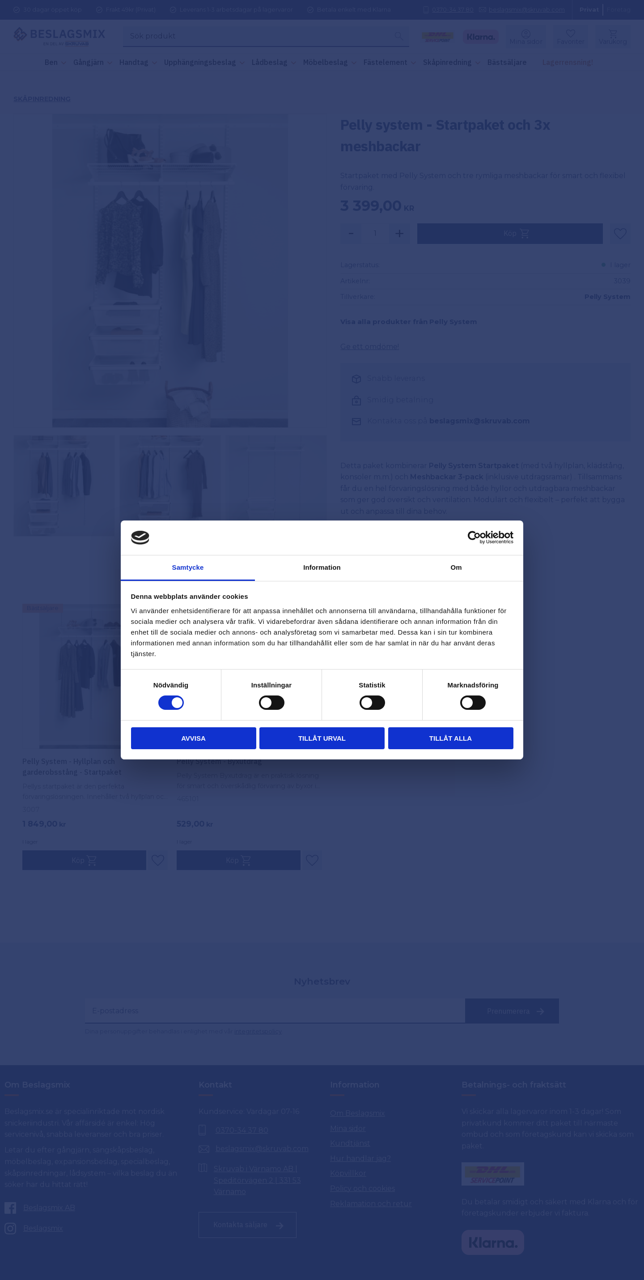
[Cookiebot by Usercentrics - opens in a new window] (474, 537)
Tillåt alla (450, 738)
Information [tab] (322, 567)
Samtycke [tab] (188, 567)
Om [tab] (456, 567)
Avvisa (193, 738)
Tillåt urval (322, 738)
